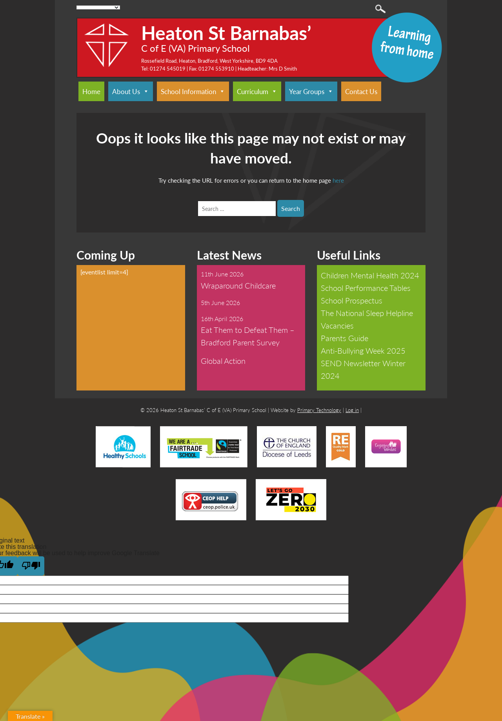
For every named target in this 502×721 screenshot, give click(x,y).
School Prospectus (351, 300)
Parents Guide (344, 337)
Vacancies (337, 325)
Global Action (223, 360)
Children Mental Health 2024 (370, 275)
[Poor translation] (31, 566)
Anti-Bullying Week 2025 (363, 350)
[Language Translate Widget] (98, 7)
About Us (130, 91)
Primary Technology (319, 410)
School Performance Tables (366, 287)
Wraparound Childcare (238, 285)
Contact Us (361, 91)
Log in (352, 410)
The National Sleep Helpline (367, 312)
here (338, 180)
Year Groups (311, 91)
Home (91, 91)
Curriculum (257, 91)
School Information (193, 91)
